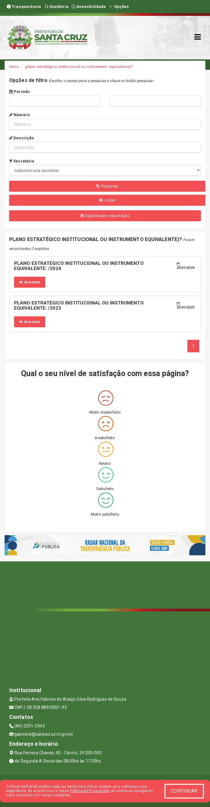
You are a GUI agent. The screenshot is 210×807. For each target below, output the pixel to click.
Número (19, 114)
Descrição (21, 138)
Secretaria (21, 161)
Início (14, 66)
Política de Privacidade (89, 791)
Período (19, 91)
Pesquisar (107, 186)
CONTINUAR (184, 791)
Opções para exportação (104, 215)
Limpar (107, 200)
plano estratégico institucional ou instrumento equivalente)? (79, 66)
